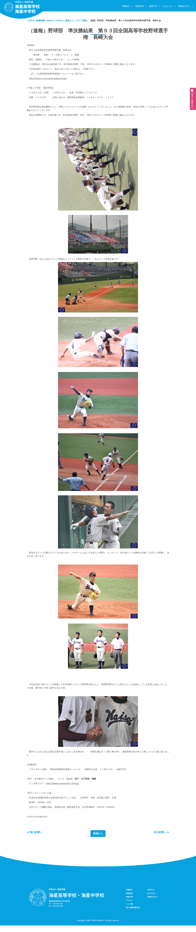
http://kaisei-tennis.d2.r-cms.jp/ (63, 788)
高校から (98, 840)
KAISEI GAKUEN (97, 927)
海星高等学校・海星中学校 (76, 901)
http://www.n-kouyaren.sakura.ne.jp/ (48, 79)
